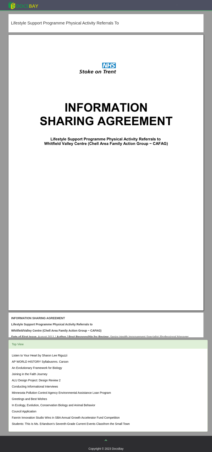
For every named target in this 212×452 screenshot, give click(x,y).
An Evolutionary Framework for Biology (37, 368)
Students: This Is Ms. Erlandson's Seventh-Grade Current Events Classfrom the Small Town (71, 423)
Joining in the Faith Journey (29, 374)
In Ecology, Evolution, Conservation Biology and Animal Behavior (53, 405)
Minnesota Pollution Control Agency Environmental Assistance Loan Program (61, 392)
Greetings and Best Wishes (29, 399)
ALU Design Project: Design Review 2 (36, 380)
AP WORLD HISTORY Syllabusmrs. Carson (40, 361)
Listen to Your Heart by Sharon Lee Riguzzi (39, 355)
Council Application (24, 411)
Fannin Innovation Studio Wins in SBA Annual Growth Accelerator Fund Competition (66, 417)
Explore (54, 5)
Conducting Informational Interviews (35, 386)
